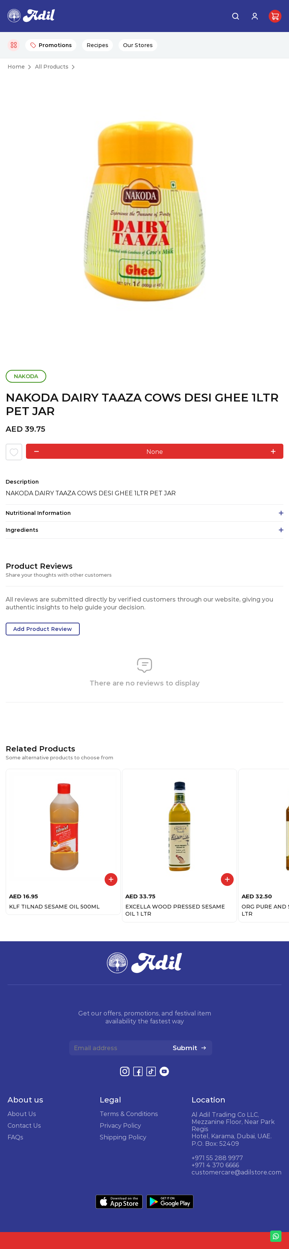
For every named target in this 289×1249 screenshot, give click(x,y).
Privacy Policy (120, 1125)
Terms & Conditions (129, 1114)
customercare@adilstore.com (236, 1172)
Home (16, 66)
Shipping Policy (123, 1137)
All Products (51, 66)
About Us (22, 1114)
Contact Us (24, 1125)
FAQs (15, 1137)
